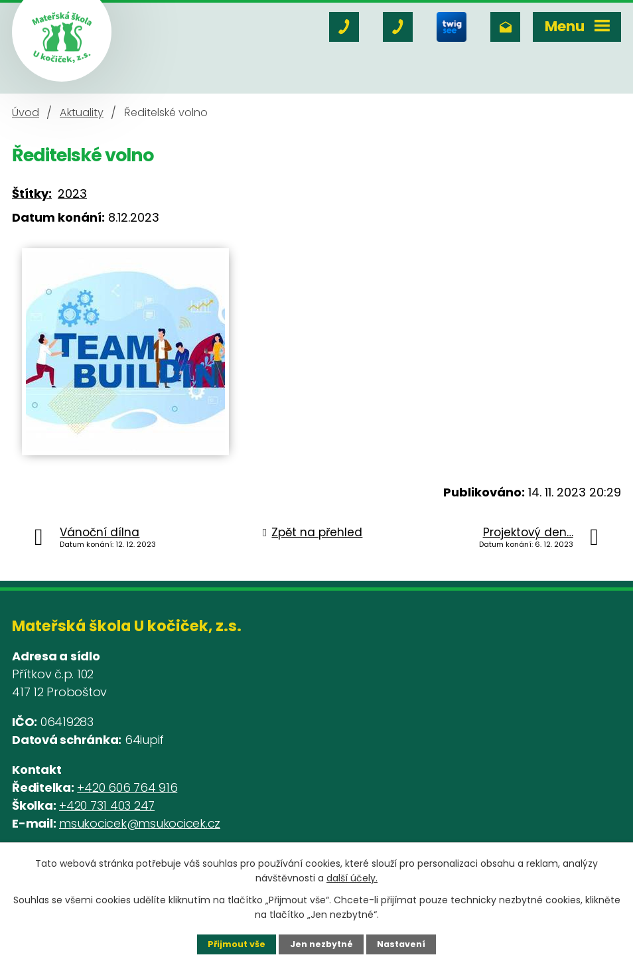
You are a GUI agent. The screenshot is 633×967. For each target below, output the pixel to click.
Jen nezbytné (321, 944)
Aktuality (82, 112)
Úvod (25, 112)
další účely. (352, 878)
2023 (72, 193)
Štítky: (32, 193)
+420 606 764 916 (127, 787)
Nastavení (401, 944)
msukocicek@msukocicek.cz (139, 823)
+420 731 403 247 (107, 805)
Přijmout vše (236, 944)
